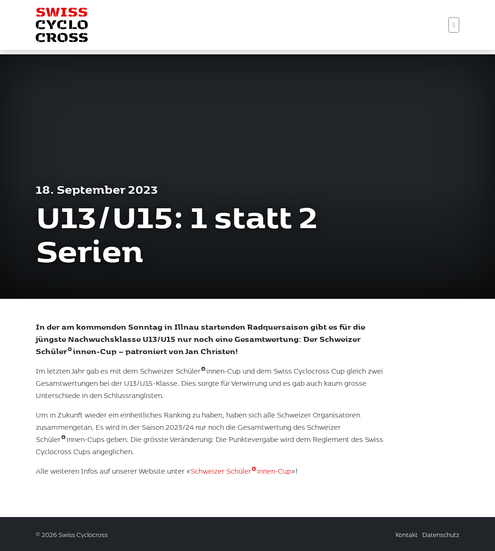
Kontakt (406, 534)
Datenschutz (440, 534)
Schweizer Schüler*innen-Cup (240, 481)
